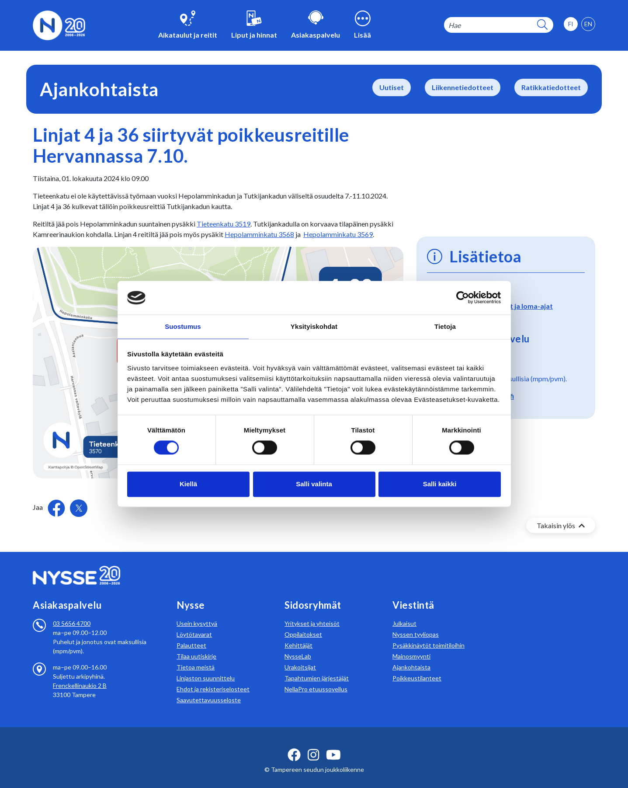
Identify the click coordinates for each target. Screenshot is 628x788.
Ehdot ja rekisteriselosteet (213, 678)
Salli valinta (314, 484)
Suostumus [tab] (183, 326)
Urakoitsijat (300, 656)
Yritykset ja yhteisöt (312, 613)
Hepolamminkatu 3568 (259, 234)
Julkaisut (404, 613)
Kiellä (188, 484)
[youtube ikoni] (333, 744)
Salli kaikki (440, 484)
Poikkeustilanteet (416, 667)
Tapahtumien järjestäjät (317, 667)
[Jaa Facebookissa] (57, 507)
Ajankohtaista (411, 656)
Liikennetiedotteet (462, 87)
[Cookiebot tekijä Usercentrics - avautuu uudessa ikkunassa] (462, 297)
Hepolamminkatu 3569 (338, 234)
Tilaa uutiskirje (196, 645)
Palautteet (191, 634)
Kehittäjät (298, 634)
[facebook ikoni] (294, 744)
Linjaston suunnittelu (206, 667)
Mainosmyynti (411, 645)
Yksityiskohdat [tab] (314, 326)
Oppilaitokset (303, 624)
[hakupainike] (542, 25)
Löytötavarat (194, 624)
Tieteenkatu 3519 (223, 224)
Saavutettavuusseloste (209, 689)
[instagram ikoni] (313, 744)
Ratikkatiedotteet (551, 87)
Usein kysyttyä (197, 613)
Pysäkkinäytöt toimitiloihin (428, 634)
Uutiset (391, 87)
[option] (588, 24)
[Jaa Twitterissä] (78, 508)
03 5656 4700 (71, 613)
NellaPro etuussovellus (316, 678)
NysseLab (298, 645)
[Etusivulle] (59, 24)
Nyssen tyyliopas (415, 624)
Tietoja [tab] (445, 326)
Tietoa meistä (196, 656)
